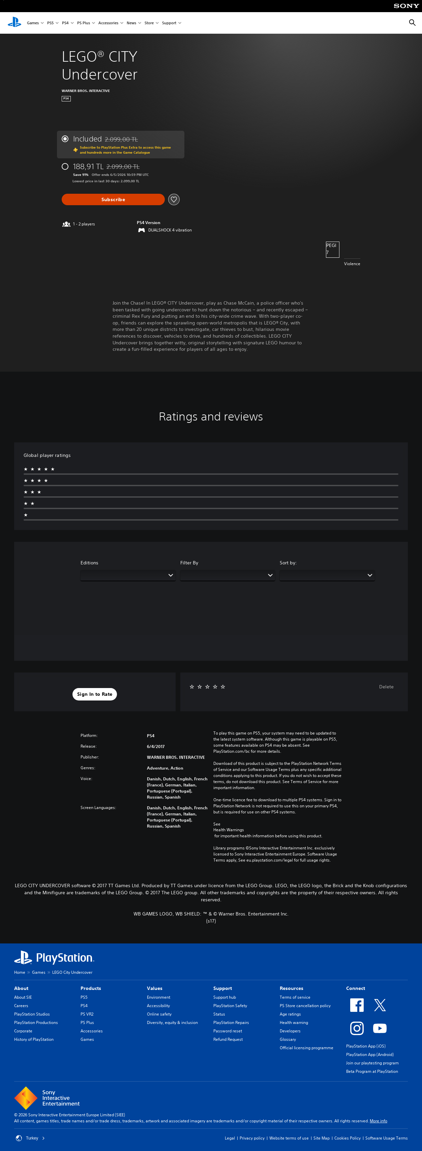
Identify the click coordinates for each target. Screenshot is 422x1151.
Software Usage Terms (386, 1138)
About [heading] (21, 988)
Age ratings (290, 1014)
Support (169, 23)
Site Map (321, 1138)
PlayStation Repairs (231, 1022)
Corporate (23, 1031)
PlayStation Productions (36, 1022)
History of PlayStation (34, 1039)
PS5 (50, 23)
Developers (290, 1031)
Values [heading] (154, 988)
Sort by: (288, 563)
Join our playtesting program (372, 1063)
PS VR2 (87, 1014)
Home (19, 972)
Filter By (189, 563)
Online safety (159, 1014)
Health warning (294, 1022)
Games (33, 23)
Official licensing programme (306, 1048)
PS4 (65, 23)
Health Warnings (228, 830)
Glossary (288, 1039)
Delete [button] (386, 687)
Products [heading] (91, 988)
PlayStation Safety (230, 1005)
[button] (94, 694)
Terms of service (295, 997)
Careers (21, 1005)
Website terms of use (289, 1138)
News (131, 23)
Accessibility (158, 1005)
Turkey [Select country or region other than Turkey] (30, 1138)
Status (219, 1014)
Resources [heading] (291, 988)
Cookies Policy (347, 1138)
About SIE (23, 997)
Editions (89, 563)
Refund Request (228, 1039)
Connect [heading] (355, 988)
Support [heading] (222, 988)
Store (149, 23)
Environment (158, 997)
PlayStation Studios (32, 1014)
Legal (230, 1138)
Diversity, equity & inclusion (172, 1022)
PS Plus (83, 23)
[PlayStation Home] (14, 23)
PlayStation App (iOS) (366, 1046)
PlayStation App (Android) (370, 1054)
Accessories (108, 23)
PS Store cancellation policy (305, 1005)
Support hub (224, 997)
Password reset (227, 1031)
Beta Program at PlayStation (372, 1071)
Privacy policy (252, 1138)
